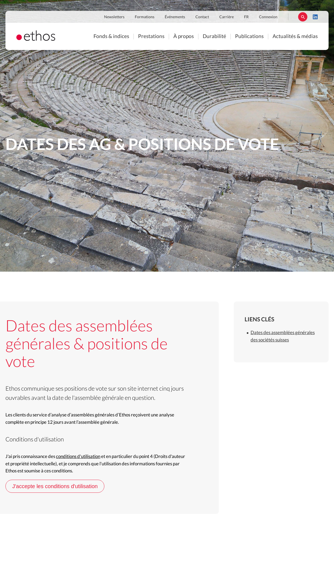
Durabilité (214, 36)
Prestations (151, 36)
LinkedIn (315, 16)
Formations (144, 17)
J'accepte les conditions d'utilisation (55, 486)
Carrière (226, 17)
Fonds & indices (111, 36)
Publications (249, 36)
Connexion (268, 17)
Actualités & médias (295, 36)
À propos (183, 36)
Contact (202, 17)
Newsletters (114, 17)
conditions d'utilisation (78, 456)
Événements (175, 17)
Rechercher (302, 16)
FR (246, 17)
